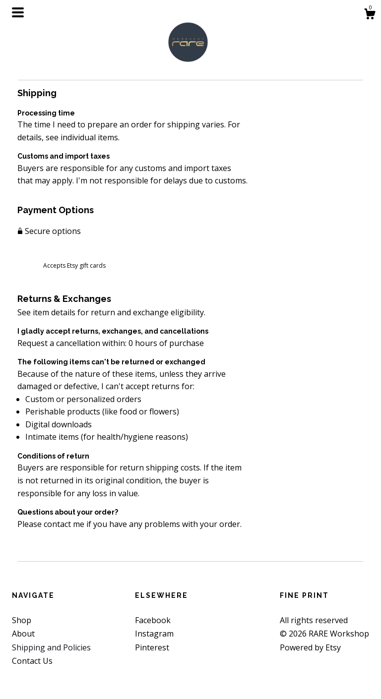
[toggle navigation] (18, 12)
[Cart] (369, 15)
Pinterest (152, 647)
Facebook (153, 620)
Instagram (154, 633)
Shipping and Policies (51, 647)
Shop (21, 620)
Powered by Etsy (310, 647)
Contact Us (32, 660)
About (23, 633)
